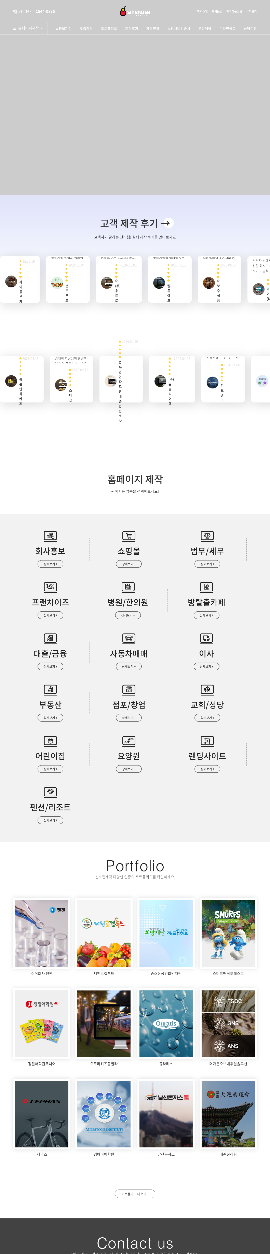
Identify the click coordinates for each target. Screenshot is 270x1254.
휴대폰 (210, 1184)
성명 (148, 1184)
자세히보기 (207, 1222)
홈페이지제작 (30, 28)
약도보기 (106, 1187)
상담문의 (156, 1240)
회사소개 (202, 11)
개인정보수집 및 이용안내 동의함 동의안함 (165, 1222)
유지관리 (251, 11)
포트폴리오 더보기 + (135, 1101)
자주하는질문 (234, 11)
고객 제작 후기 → (135, 223)
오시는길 (217, 11)
